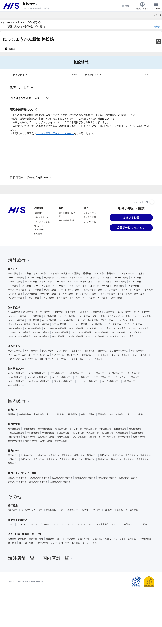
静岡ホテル (92, 455)
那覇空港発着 (31, 441)
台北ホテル (89, 351)
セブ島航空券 (50, 316)
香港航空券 (70, 312)
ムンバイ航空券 (49, 320)
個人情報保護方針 (67, 220)
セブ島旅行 (49, 277)
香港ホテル (102, 351)
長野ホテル (105, 455)
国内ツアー (14, 409)
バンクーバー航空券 (133, 324)
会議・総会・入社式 (101, 539)
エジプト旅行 (88, 298)
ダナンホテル (73, 355)
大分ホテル (129, 459)
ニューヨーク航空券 (78, 324)
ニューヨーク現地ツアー (88, 381)
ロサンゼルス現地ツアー (40, 381)
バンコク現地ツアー (97, 373)
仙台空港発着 (120, 429)
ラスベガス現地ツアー (64, 381)
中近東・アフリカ (132, 524)
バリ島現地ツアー (77, 373)
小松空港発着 (48, 433)
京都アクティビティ (128, 477)
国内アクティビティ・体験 (22, 473)
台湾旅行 (76, 273)
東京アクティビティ (107, 477)
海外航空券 (14, 307)
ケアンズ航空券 (135, 332)
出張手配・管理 (36, 539)
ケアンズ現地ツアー (103, 377)
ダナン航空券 (98, 316)
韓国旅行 (65, 273)
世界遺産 (119, 510)
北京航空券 (96, 312)
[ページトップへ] (152, 202)
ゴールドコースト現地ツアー (128, 377)
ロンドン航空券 (76, 328)
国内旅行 (19, 400)
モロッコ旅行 (116, 298)
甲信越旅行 (73, 414)
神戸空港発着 (107, 433)
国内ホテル (14, 450)
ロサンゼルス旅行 (48, 294)
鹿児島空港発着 (15, 441)
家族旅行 (86, 510)
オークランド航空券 (95, 336)
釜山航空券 (28, 312)
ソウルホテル (63, 351)
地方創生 (76, 543)
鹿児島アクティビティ (60, 482)
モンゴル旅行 (31, 281)
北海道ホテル (27, 455)
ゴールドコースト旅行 (69, 290)
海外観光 (108, 510)
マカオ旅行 (99, 273)
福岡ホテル (90, 459)
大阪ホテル (13, 459)
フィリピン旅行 (34, 277)
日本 (145, 524)
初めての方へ (90, 213)
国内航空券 (14, 424)
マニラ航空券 (35, 316)
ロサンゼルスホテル (141, 355)
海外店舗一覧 (23, 558)
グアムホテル (48, 351)
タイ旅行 (140, 273)
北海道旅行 (39, 414)
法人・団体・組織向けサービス (24, 534)
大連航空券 (109, 312)
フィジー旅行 (111, 290)
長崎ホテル (103, 459)
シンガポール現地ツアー (38, 377)
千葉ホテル (66, 455)
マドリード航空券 (60, 332)
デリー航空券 (33, 320)
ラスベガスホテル (16, 359)
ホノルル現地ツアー (17, 373)
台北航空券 (58, 312)
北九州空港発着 (79, 437)
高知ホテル (77, 459)
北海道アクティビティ (85, 477)
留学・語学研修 (26, 543)
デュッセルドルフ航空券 (19, 332)
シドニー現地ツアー (17, 381)
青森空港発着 (90, 429)
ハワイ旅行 (13, 273)
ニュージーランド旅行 (92, 290)
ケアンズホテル (95, 359)
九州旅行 (140, 414)
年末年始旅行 (74, 510)
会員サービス (142, 6)
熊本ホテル (116, 459)
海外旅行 (19, 259)
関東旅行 (61, 414)
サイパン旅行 (40, 273)
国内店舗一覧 (58, 558)
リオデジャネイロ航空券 (55, 328)
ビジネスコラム (89, 543)
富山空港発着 (63, 433)
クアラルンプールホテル (19, 355)
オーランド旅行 (124, 294)
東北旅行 (51, 414)
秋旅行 (62, 510)
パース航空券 (58, 336)
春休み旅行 (13, 510)
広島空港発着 (122, 433)
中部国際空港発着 (16, 433)
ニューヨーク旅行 (107, 294)
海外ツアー (14, 269)
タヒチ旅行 (147, 290)
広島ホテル (64, 459)
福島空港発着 (135, 429)
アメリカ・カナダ (25, 524)
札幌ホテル (41, 455)
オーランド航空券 (113, 324)
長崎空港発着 (94, 437)
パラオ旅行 (54, 273)
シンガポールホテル (119, 351)
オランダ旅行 (88, 285)
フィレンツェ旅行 (103, 281)
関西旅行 (102, 414)
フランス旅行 (120, 281)
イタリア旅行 (46, 281)
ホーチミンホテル (41, 355)
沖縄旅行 (12, 414)
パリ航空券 (91, 328)
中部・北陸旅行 (88, 414)
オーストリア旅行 (42, 285)
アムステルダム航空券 (81, 332)
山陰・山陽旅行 (116, 414)
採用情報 (38, 233)
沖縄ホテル (13, 463)
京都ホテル (145, 455)
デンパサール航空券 (141, 316)
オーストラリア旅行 (17, 290)
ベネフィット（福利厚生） (125, 539)
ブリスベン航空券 (41, 336)
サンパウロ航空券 (33, 328)
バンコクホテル (138, 351)
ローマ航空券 (105, 328)
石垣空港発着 (46, 441)
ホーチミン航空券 (67, 316)
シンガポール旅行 (125, 273)
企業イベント (84, 539)
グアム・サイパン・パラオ (73, 524)
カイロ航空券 (128, 336)
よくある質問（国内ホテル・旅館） (55, 133)
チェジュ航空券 (43, 312)
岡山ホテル (52, 459)
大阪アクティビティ (17, 482)
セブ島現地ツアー (117, 373)
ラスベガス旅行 (66, 294)
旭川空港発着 (61, 429)
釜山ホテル (77, 351)
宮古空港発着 (61, 441)
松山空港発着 (29, 437)
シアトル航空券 (59, 324)
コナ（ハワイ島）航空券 (87, 320)
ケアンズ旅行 (50, 290)
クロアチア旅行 (104, 285)
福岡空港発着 (63, 437)
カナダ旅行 (139, 294)
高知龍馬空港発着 (46, 437)
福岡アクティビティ (38, 482)
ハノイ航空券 (84, 316)
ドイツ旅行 (13, 285)
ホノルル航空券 (66, 320)
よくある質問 (90, 217)
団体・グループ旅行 (66, 539)
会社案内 (38, 213)
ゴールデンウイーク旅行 (32, 510)
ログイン (157, 14)
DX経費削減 (145, 539)
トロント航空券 (15, 328)
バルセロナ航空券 (41, 332)
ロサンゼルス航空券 (124, 320)
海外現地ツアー (16, 368)
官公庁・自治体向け (60, 543)
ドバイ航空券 (113, 336)
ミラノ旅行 (73, 281)
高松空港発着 (14, 437)
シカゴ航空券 (96, 324)
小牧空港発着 (33, 433)
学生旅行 (97, 510)
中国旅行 (111, 273)
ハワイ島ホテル (32, 351)
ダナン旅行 (89, 277)
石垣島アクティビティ (39, 477)
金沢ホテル (118, 455)
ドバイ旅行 (62, 298)
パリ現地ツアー (130, 381)
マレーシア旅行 (121, 277)
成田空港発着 (29, 429)
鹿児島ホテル (142, 459)
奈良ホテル (39, 459)
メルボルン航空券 (75, 336)
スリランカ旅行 (15, 281)
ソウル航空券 (14, 312)
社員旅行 (50, 539)
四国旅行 (130, 414)
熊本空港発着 (124, 437)
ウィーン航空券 (101, 332)
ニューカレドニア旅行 (129, 290)
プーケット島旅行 (16, 277)
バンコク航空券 (124, 312)
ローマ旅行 (60, 281)
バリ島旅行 (62, 277)
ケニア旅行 (102, 298)
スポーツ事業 (42, 543)
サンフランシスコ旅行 (86, 294)
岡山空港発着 (137, 433)
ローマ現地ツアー (16, 385)
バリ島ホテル (103, 355)
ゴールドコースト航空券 (19, 336)
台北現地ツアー (135, 373)
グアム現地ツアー (58, 373)
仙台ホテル (54, 455)
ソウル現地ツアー (16, 377)
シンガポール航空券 (17, 316)
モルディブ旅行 (15, 294)
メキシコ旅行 (48, 298)
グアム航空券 (107, 320)
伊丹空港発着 (92, 433)
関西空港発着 (78, 433)
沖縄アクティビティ (17, 477)
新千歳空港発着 (45, 429)
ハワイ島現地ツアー (38, 373)
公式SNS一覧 (90, 222)
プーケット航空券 (142, 312)
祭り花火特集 (132, 510)
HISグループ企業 (42, 222)
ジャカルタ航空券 (16, 320)
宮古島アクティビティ (62, 477)
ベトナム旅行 (76, 277)
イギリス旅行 (135, 281)
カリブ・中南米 (43, 524)
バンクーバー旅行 (16, 298)
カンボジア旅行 (104, 277)
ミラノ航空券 (119, 328)
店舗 (126, 5)
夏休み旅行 (51, 510)
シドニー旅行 (35, 290)
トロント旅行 (33, 298)
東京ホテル (13, 455)
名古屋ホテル (132, 455)
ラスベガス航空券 (41, 324)
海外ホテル (14, 346)
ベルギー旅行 (59, 285)
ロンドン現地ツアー (111, 381)
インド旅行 (136, 277)
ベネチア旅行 (86, 281)
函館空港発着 (76, 429)
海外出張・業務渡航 (17, 539)
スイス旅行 (26, 285)
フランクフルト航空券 (138, 328)
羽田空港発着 (14, 429)
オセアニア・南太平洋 (98, 524)
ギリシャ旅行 (133, 285)
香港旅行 (87, 273)
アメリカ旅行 (31, 294)
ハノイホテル (58, 355)
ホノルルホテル (15, 351)
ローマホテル (63, 359)
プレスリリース (41, 217)
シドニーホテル (79, 359)
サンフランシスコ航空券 (19, 324)
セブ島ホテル (88, 355)
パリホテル (32, 359)
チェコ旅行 (119, 285)
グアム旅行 (26, 273)
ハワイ (56, 524)
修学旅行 (12, 543)
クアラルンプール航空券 (118, 316)
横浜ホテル (79, 455)
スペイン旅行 (74, 285)
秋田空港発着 (105, 429)
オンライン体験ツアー (20, 520)
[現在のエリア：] (30, 4)
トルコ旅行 (75, 298)
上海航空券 (83, 312)
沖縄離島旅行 (25, 414)
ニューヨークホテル (120, 355)
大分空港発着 (109, 437)
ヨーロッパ (116, 524)
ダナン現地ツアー (83, 377)
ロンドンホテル (47, 359)
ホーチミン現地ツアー (62, 377)
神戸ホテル (26, 459)
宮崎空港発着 (139, 437)
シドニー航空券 (118, 332)
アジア (11, 524)
